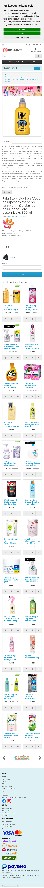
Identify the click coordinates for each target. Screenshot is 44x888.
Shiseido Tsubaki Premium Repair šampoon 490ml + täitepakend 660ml (11, 310)
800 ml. (8, 257)
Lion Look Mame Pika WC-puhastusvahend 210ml (32, 736)
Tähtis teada (6, 779)
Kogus (4, 264)
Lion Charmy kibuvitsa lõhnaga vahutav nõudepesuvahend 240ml (12, 659)
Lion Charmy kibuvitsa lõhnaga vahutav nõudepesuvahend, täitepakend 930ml (34, 310)
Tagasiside (5, 795)
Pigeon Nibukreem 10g (32, 656)
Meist (4, 777)
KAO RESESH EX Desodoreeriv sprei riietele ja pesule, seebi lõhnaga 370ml (32, 582)
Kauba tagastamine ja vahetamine (14, 797)
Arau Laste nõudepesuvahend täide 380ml (33, 541)
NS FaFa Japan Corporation (16, 216)
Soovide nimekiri (7, 826)
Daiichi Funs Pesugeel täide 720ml (11, 735)
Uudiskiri (5, 829)
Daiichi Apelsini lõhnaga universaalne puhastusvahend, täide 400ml (12, 387)
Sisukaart (5, 815)
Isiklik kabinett (7, 822)
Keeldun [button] (22, 33)
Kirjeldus (7, 141)
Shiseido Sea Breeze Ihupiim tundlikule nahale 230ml (32, 503)
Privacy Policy (7, 786)
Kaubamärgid (7, 808)
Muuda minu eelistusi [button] (22, 37)
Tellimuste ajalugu (8, 824)
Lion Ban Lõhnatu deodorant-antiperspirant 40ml (31, 698)
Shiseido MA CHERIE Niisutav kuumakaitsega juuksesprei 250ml (11, 621)
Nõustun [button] (22, 29)
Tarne (4, 781)
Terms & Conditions (8, 788)
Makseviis (5, 784)
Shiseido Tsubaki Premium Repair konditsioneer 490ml (11, 426)
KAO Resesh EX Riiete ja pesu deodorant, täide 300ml (11, 503)
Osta (22, 274)
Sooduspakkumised (8, 813)
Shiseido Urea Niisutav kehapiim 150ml (32, 346)
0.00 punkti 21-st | (22, 62)
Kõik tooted (6, 810)
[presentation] (4, 758)
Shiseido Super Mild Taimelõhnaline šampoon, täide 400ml (11, 543)
